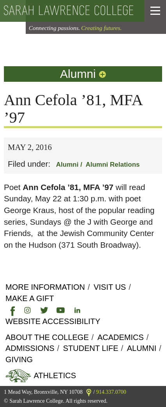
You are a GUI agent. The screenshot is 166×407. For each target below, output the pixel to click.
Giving (19, 359)
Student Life (90, 348)
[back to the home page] (68, 10)
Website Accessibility (52, 321)
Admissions (30, 348)
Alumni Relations (113, 164)
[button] (155, 11)
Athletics (54, 375)
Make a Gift (29, 298)
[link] (11, 309)
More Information (45, 287)
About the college (47, 337)
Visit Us (110, 287)
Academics (120, 337)
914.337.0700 (111, 392)
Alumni (84, 73)
